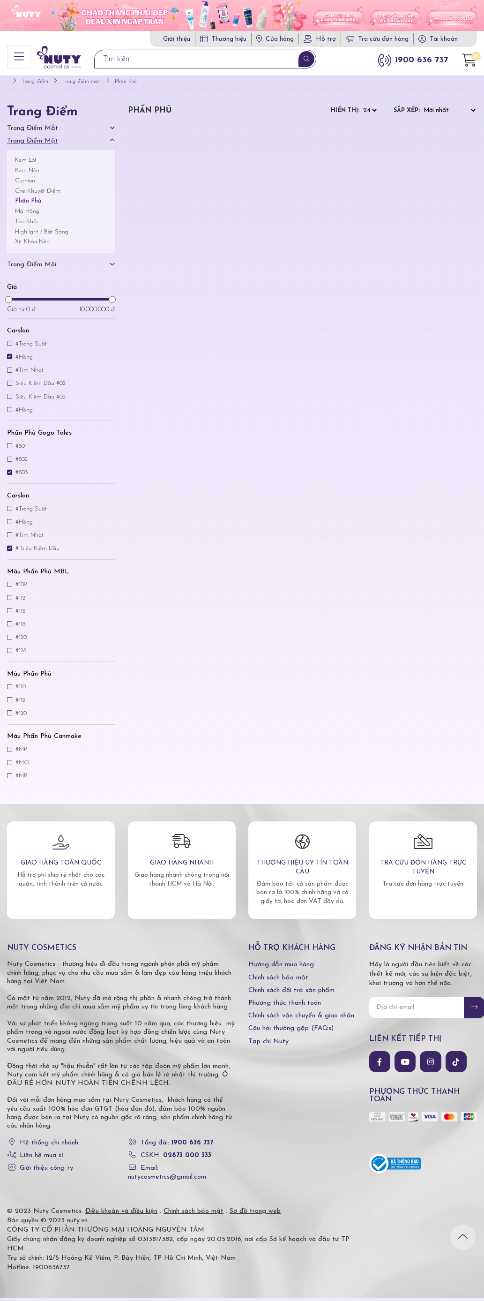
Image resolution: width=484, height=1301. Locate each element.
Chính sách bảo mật (278, 981)
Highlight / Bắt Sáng (41, 235)
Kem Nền (27, 174)
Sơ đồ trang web (255, 1214)
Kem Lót (26, 163)
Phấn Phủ (28, 204)
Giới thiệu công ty (46, 1171)
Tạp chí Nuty (268, 1044)
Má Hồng (27, 214)
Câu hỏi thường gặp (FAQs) (291, 1031)
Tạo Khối (26, 225)
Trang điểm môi (31, 267)
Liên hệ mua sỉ (41, 1158)
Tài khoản (444, 39)
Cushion (25, 184)
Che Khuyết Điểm (37, 194)
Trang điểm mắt (32, 131)
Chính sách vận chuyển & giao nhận (301, 1019)
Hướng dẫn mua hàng (281, 967)
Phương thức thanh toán (284, 1006)
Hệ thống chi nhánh (49, 1146)
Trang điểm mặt (32, 144)
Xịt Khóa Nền (32, 245)
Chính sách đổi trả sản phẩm (291, 993)
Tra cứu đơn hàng (377, 39)
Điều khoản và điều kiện (121, 1214)
